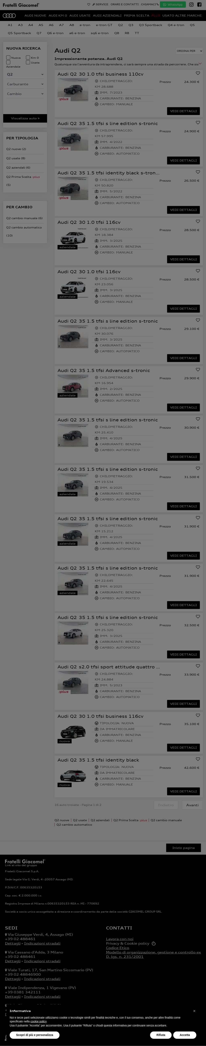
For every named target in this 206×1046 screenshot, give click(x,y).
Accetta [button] (185, 1035)
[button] (194, 1011)
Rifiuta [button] (161, 1035)
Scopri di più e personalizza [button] (34, 1035)
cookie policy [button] (38, 1021)
